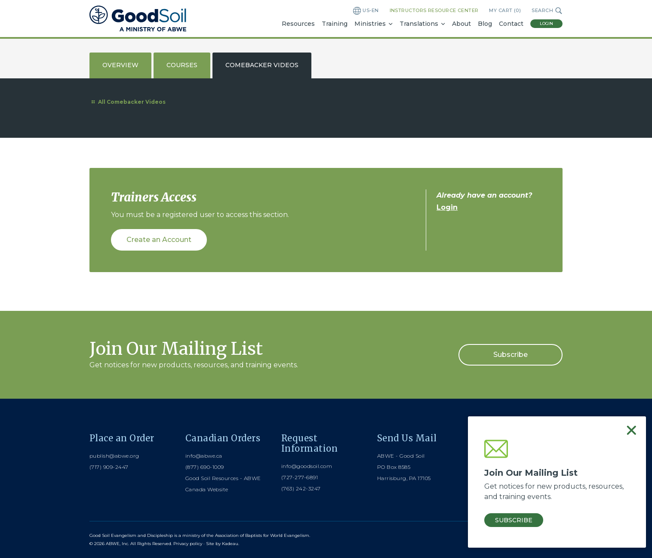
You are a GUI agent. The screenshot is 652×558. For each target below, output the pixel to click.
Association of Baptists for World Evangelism (262, 535)
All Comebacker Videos (127, 102)
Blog (485, 24)
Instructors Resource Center (434, 10)
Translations (419, 24)
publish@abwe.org (114, 456)
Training (335, 24)
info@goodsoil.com (306, 466)
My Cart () (505, 10)
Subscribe (510, 354)
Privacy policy (187, 543)
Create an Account (158, 240)
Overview (120, 65)
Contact (511, 24)
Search (547, 11)
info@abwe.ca (203, 456)
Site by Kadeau (222, 543)
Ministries (370, 24)
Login (546, 23)
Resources (298, 24)
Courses (181, 65)
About (461, 24)
